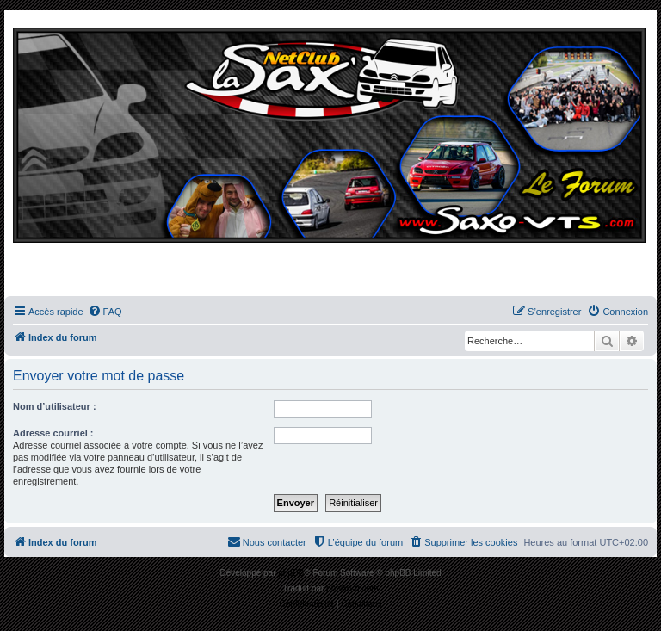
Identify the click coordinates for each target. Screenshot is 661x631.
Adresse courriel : (53, 433)
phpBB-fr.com (352, 588)
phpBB (291, 573)
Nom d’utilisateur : (54, 406)
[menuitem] (105, 311)
